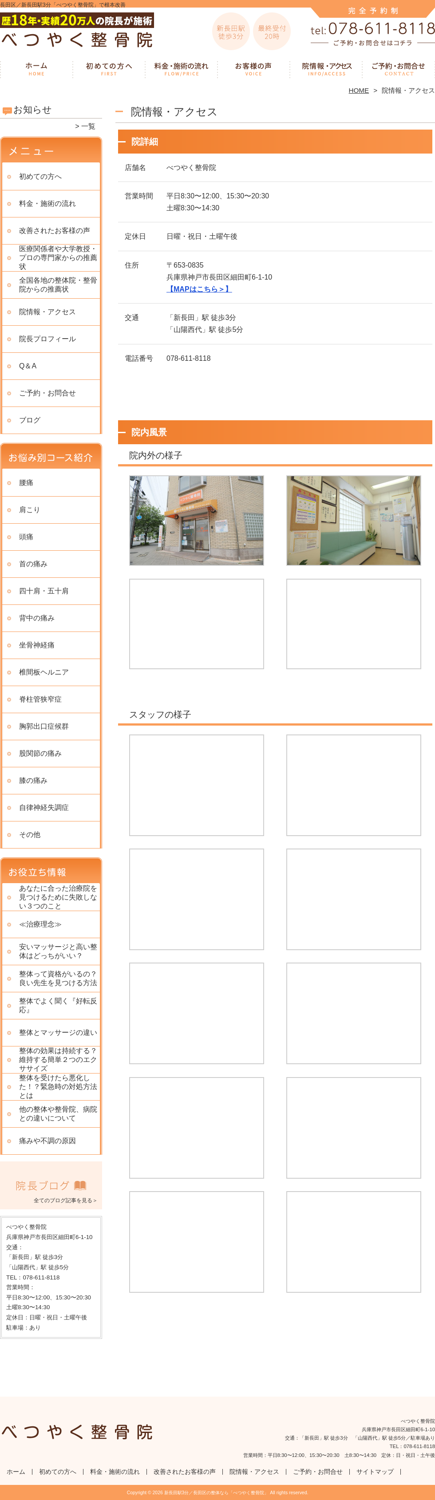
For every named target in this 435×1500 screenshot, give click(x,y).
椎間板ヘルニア (44, 672)
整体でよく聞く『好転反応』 (58, 1005)
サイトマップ (375, 1471)
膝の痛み (33, 780)
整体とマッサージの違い (58, 1032)
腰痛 (26, 482)
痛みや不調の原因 (47, 1141)
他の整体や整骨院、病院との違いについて (58, 1113)
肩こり (29, 509)
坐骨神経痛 (37, 645)
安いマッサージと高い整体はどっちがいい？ (58, 951)
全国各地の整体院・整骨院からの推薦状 (58, 284)
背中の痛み (37, 618)
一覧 (88, 126)
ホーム (36, 69)
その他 (29, 834)
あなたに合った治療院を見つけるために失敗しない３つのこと (58, 897)
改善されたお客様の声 (254, 69)
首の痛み (33, 564)
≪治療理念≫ (40, 924)
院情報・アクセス (326, 69)
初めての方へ (109, 69)
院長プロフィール (47, 339)
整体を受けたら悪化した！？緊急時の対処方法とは (58, 1086)
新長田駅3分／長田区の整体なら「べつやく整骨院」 (216, 1492)
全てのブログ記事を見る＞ (66, 1200)
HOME (359, 90)
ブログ (29, 420)
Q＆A (27, 366)
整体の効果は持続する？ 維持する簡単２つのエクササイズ (58, 1059)
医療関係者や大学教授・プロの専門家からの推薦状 (58, 257)
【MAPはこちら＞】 (199, 289)
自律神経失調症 (44, 807)
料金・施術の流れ (181, 69)
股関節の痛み (40, 753)
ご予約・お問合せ (398, 69)
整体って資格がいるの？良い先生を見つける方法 (58, 978)
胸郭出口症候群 (44, 726)
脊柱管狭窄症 (40, 699)
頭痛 (26, 537)
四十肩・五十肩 (44, 591)
